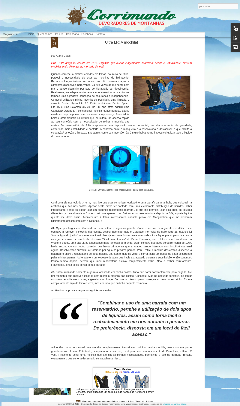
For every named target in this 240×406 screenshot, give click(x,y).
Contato (100, 34)
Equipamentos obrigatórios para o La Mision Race (115, 316)
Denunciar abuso (178, 404)
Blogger (166, 404)
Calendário (72, 34)
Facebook (87, 34)
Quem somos (44, 34)
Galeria (59, 34)
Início (31, 34)
